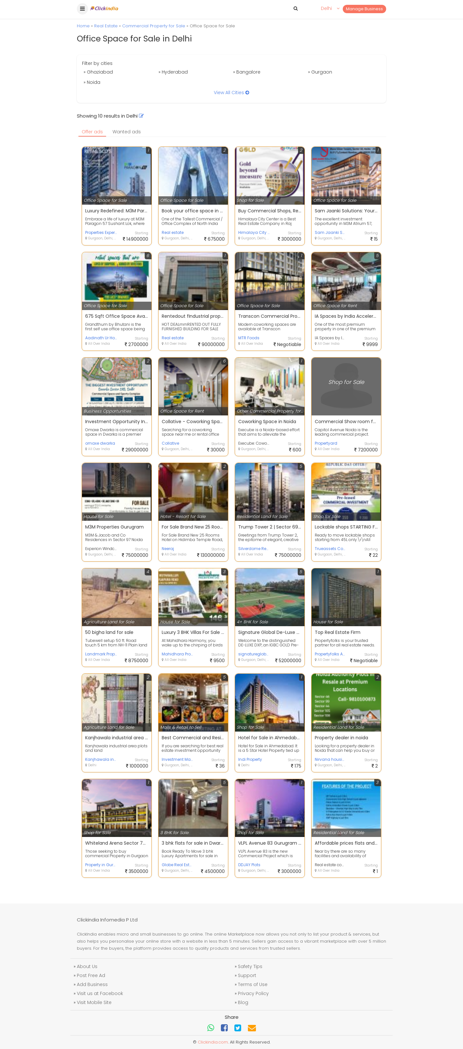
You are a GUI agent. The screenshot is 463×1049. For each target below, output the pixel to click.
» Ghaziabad (98, 72)
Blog (243, 1002)
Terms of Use (253, 984)
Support (247, 975)
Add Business (92, 984)
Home (83, 26)
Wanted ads (127, 132)
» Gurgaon (320, 72)
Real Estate (106, 26)
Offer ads (92, 132)
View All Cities (231, 92)
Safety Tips (250, 966)
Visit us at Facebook (100, 993)
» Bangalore (246, 72)
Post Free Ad (91, 975)
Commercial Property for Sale (153, 26)
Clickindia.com (213, 1042)
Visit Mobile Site (94, 1002)
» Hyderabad (173, 72)
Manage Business (364, 9)
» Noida (92, 82)
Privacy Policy (253, 993)
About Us (87, 966)
